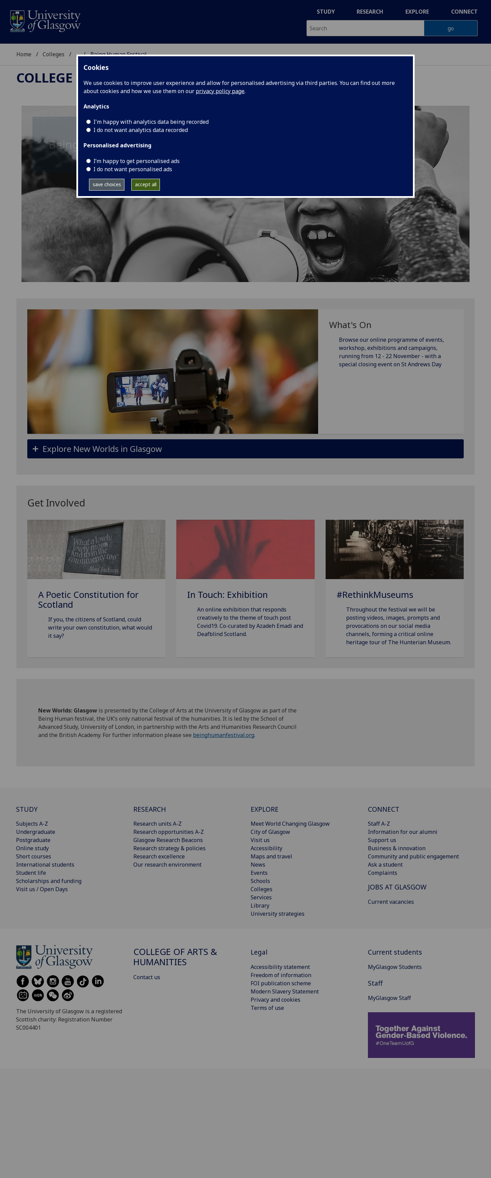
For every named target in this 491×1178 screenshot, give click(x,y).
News (258, 864)
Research (370, 11)
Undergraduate (35, 832)
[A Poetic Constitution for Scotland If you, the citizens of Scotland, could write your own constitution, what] (96, 588)
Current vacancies (391, 901)
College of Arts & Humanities (175, 957)
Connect (464, 11)
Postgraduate (33, 840)
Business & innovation (397, 848)
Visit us (260, 840)
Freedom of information (281, 975)
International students (45, 864)
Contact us (146, 977)
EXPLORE (265, 809)
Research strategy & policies (169, 848)
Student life (31, 873)
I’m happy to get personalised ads (136, 161)
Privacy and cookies (275, 999)
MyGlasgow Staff (389, 998)
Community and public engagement (413, 856)
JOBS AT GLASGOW (397, 887)
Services (261, 897)
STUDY (27, 809)
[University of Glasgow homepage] (45, 20)
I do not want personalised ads (132, 169)
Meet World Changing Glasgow (290, 823)
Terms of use (267, 1008)
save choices (107, 184)
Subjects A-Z (32, 823)
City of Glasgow (270, 832)
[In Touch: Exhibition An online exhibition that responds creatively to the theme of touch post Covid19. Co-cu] (245, 587)
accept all (146, 184)
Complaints (382, 873)
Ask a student (385, 864)
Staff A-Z (379, 823)
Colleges (53, 54)
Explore (417, 11)
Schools (260, 881)
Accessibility (266, 848)
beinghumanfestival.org (223, 735)
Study (326, 11)
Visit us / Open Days (42, 889)
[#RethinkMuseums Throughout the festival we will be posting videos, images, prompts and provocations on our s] (395, 591)
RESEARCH (149, 809)
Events (259, 873)
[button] (245, 448)
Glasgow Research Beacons (168, 840)
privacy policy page (220, 91)
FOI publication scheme (281, 983)
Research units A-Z (157, 823)
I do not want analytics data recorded (140, 130)
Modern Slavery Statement (285, 991)
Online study (32, 848)
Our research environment (167, 864)
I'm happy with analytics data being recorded (151, 122)
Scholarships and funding (48, 881)
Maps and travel (271, 856)
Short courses (33, 856)
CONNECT (383, 809)
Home (23, 54)
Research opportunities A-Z (168, 832)
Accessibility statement (280, 967)
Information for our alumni (402, 832)
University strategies (277, 913)
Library (260, 905)
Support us (382, 840)
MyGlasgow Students (395, 967)
